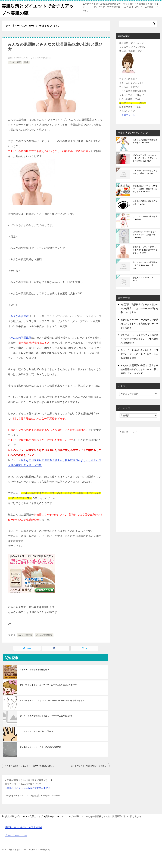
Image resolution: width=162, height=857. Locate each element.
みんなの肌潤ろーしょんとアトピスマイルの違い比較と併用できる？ (30, 766)
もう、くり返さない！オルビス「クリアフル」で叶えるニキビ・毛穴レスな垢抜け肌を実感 (139, 354)
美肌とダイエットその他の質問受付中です (28, 788)
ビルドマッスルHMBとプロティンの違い (89, 766)
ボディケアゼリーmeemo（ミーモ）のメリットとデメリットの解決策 (145, 158)
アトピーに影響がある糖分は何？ (34, 669)
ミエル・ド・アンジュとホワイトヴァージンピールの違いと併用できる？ (52, 700)
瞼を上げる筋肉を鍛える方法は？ (145, 202)
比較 (26, 62)
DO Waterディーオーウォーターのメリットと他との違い (145, 235)
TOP (32, 816)
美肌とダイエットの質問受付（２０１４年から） (145, 265)
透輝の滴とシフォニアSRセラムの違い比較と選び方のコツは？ (145, 250)
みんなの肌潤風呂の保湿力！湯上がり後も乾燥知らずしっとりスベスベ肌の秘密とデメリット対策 (139, 369)
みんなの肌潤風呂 (20, 337)
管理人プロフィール (143, 279)
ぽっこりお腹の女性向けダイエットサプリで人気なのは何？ (46, 716)
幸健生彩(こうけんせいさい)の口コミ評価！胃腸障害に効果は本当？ (145, 189)
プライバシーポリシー (16, 835)
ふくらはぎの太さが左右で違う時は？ (145, 141)
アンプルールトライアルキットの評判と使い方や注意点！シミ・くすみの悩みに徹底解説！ (139, 339)
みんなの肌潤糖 (19, 316)
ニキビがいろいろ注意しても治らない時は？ (145, 171)
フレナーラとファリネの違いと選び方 (36, 731)
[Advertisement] (138, 481)
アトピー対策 (15, 62)
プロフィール (128, 115)
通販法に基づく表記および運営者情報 (23, 827)
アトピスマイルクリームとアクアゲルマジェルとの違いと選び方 (48, 685)
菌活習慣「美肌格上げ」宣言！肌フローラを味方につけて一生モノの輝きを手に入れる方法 (139, 308)
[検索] (138, 24)
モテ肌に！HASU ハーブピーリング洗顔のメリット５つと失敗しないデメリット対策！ (139, 323)
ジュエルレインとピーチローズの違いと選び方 (40, 747)
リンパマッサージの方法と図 (145, 217)
